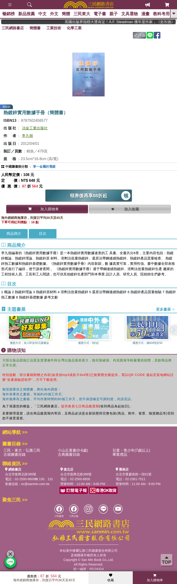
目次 (42, 233)
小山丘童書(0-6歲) (73, 450)
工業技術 (53, 28)
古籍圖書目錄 (14, 454)
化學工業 (74, 28)
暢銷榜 (8, 14)
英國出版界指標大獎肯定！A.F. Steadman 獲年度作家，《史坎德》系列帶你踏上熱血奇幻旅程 (124, 22)
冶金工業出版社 (35, 128)
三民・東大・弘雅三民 (21, 450)
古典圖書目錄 (69, 454)
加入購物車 (155, 578)
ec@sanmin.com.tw (35, 484)
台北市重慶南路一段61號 (134, 474)
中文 (42, 14)
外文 (54, 14)
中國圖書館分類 (16, 166)
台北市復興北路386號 (20, 474)
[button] (173, 330)
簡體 (66, 14)
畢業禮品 (119, 454)
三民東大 (82, 14)
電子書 (100, 14)
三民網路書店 (13, 28)
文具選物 (129, 14)
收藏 (110, 578)
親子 (113, 14)
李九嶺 (27, 136)
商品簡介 (13, 233)
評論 (139, 35)
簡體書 (35, 28)
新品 (26, 14)
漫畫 (145, 14)
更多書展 (165, 309)
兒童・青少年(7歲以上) (131, 450)
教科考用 (161, 14)
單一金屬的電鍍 (44, 166)
